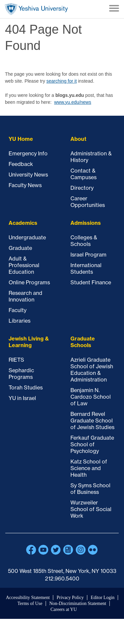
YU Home (21, 139)
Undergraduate (27, 237)
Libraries (19, 320)
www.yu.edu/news (72, 102)
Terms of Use (30, 603)
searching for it (61, 81)
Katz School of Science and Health (88, 468)
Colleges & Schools (83, 240)
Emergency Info (28, 153)
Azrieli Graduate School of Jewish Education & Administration (91, 369)
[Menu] (114, 9)
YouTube (43, 550)
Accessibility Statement (28, 597)
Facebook (31, 550)
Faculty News (25, 185)
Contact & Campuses (83, 174)
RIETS (16, 359)
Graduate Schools (82, 341)
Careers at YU (64, 609)
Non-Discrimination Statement (77, 603)
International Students (86, 268)
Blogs (68, 550)
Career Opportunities (87, 201)
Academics (23, 223)
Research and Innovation (25, 296)
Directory (82, 187)
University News (28, 174)
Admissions (85, 223)
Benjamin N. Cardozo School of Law (90, 397)
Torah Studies (26, 387)
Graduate (20, 248)
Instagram (81, 550)
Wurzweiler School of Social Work (90, 509)
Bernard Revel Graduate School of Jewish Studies (92, 420)
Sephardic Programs (21, 373)
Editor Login (102, 597)
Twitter (56, 550)
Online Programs (29, 282)
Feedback (21, 164)
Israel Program (88, 254)
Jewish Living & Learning (29, 341)
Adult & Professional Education (24, 265)
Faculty (17, 310)
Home (36, 9)
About (78, 139)
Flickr (93, 550)
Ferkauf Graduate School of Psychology (92, 444)
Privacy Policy (70, 597)
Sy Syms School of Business (90, 488)
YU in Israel (22, 398)
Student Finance (90, 282)
